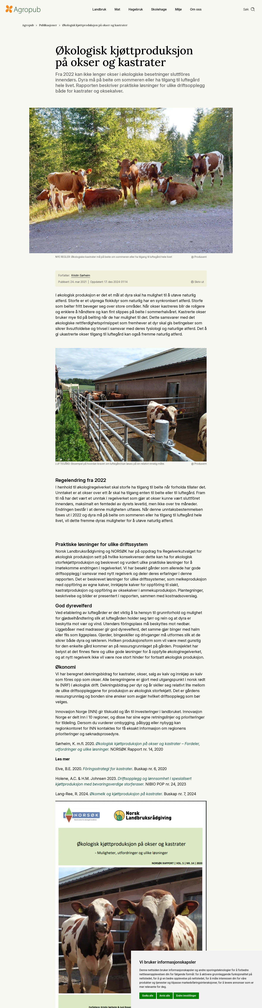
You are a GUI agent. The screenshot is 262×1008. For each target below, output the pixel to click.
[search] (249, 9)
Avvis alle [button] (165, 995)
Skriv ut (197, 282)
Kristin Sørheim (80, 275)
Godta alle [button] (147, 995)
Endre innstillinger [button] (186, 995)
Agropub (28, 25)
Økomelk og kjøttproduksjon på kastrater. (126, 794)
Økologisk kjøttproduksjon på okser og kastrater (95, 25)
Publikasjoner (48, 25)
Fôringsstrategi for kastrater (107, 768)
